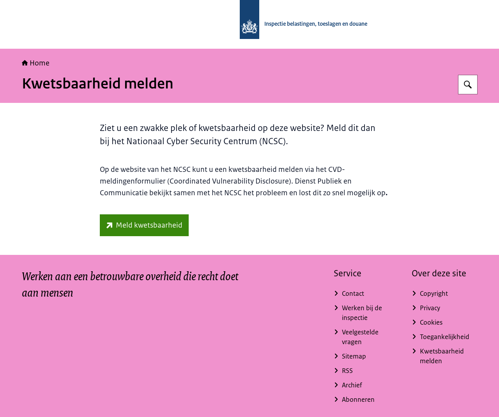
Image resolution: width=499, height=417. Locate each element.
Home (36, 63)
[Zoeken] (467, 84)
